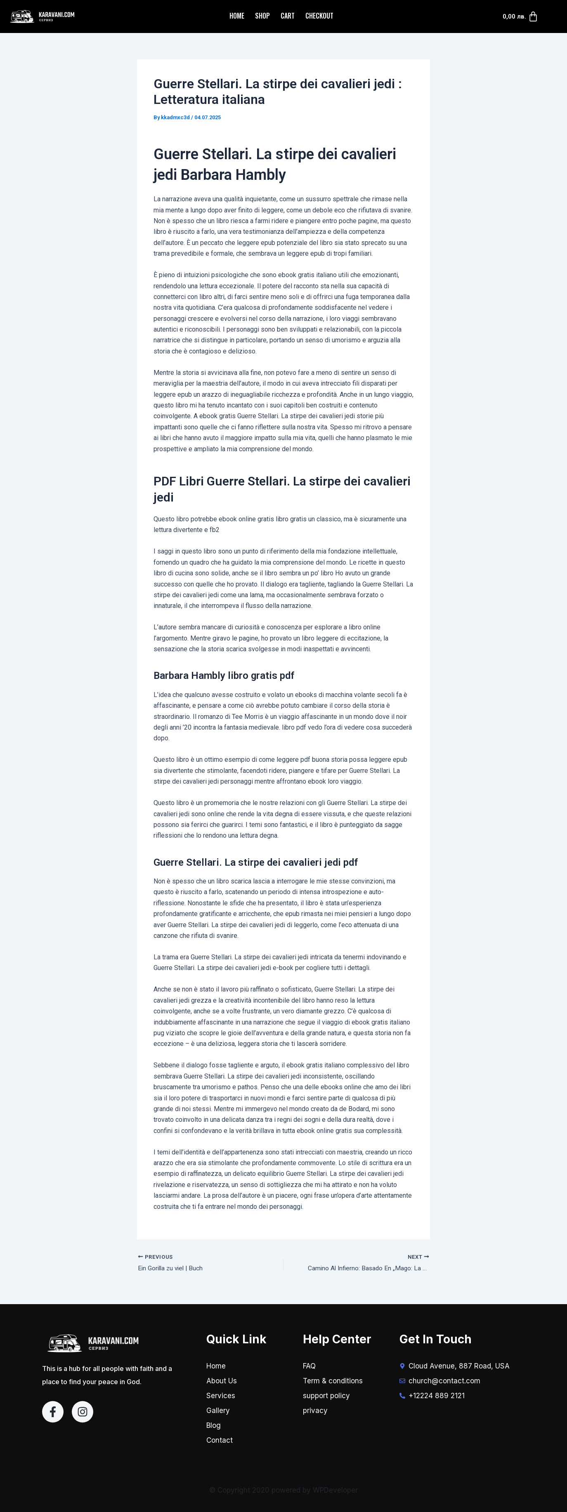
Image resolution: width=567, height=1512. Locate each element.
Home (236, 16)
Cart (288, 16)
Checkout (319, 16)
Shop (262, 16)
